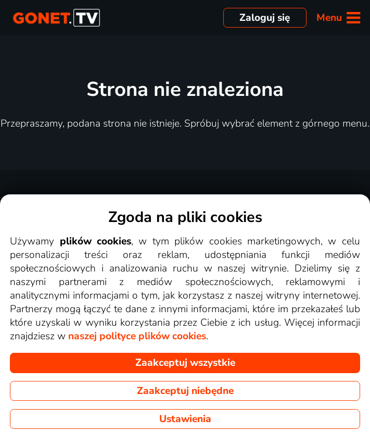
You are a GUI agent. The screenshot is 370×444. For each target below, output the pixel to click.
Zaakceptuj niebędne (185, 391)
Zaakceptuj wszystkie (185, 362)
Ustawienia (185, 419)
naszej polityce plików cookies (137, 336)
